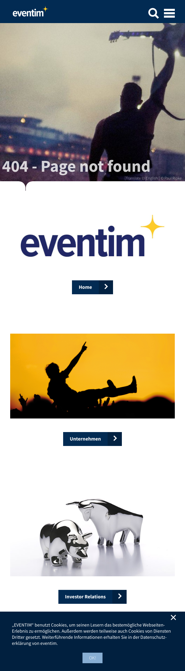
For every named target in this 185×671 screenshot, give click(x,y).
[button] (153, 14)
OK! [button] (92, 658)
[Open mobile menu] (169, 14)
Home (30, 13)
